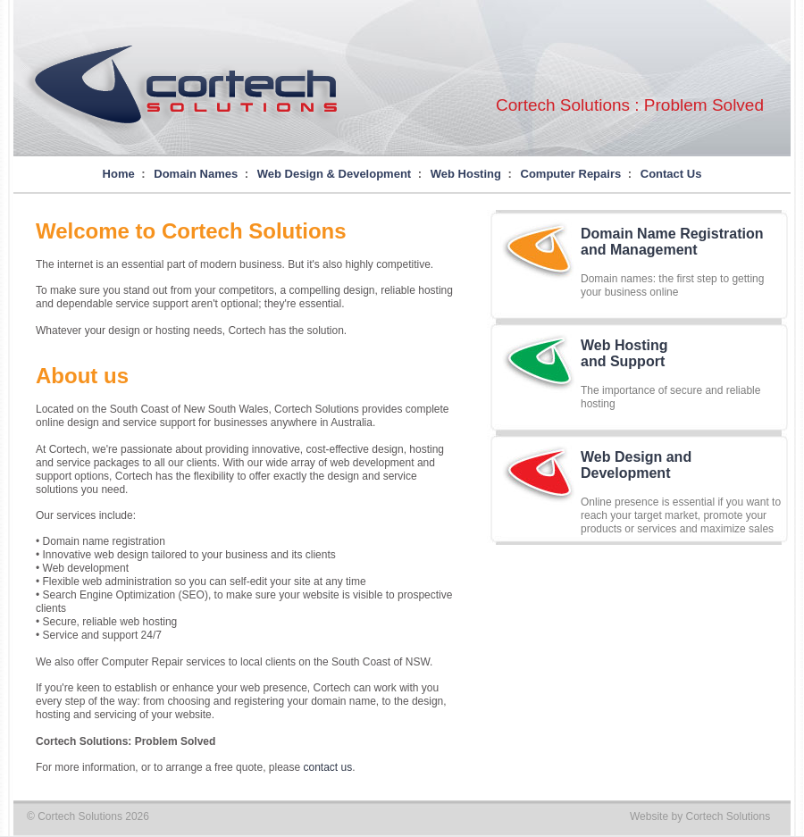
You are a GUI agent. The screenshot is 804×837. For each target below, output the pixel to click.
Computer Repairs (571, 173)
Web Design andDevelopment (636, 465)
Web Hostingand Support (624, 353)
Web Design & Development (334, 173)
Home (119, 173)
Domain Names (196, 173)
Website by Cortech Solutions (700, 816)
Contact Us (671, 173)
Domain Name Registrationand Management (672, 241)
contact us (328, 767)
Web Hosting (466, 173)
